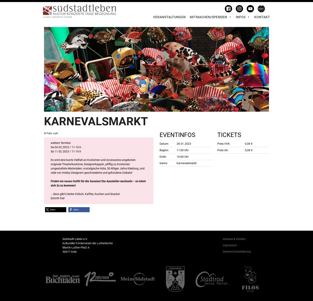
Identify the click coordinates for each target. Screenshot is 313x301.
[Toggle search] (269, 12)
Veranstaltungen (169, 17)
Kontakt (262, 17)
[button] (55, 209)
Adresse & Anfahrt (234, 239)
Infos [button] (243, 17)
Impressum (230, 245)
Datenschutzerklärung (237, 251)
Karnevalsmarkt (187, 163)
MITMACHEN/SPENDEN (211, 17)
